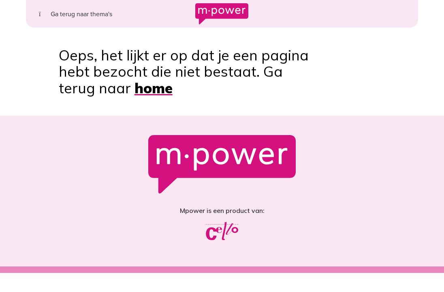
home (153, 88)
